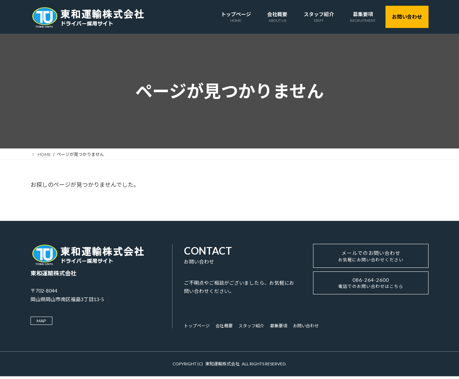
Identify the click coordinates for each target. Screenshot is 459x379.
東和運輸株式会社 (222, 365)
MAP (43, 321)
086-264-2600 (370, 288)
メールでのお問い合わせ (370, 258)
